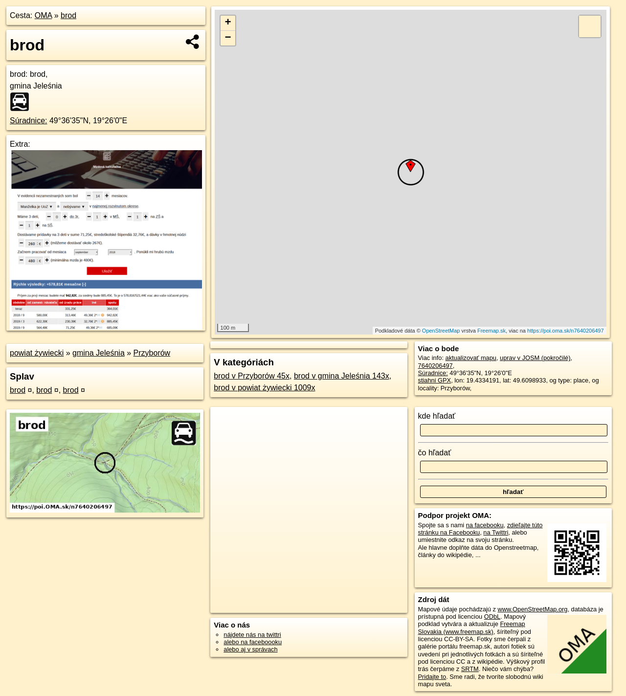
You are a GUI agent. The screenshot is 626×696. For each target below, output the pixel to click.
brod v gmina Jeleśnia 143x (341, 376)
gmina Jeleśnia (98, 353)
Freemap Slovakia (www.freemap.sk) (471, 627)
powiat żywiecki (37, 353)
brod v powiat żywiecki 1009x (264, 387)
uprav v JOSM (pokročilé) (535, 357)
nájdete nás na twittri (252, 634)
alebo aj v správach (250, 649)
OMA (43, 15)
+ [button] (228, 23)
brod (68, 15)
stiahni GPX (434, 380)
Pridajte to (432, 676)
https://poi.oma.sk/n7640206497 (565, 331)
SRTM (470, 669)
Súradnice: (28, 120)
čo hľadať (434, 453)
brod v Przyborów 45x (252, 376)
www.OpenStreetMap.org (532, 609)
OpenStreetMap (441, 331)
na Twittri (495, 532)
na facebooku (485, 525)
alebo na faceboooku (253, 642)
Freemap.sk (491, 331)
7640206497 (435, 365)
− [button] (228, 38)
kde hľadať (437, 416)
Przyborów (152, 353)
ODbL (492, 616)
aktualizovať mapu (471, 357)
